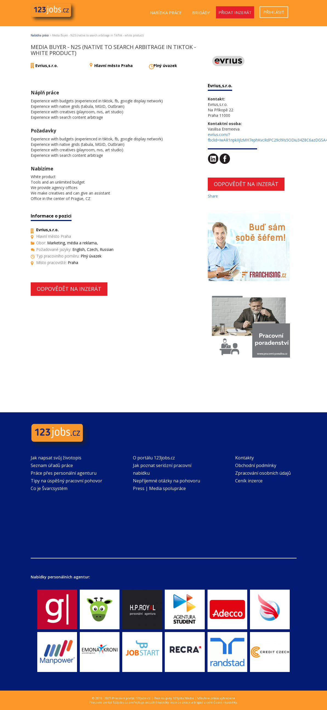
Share (213, 196)
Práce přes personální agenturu (63, 473)
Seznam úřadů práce (52, 465)
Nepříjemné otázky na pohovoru (166, 481)
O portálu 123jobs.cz (154, 458)
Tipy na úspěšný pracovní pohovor (66, 481)
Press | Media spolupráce (159, 488)
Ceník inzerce (249, 481)
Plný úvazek (165, 65)
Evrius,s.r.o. (46, 65)
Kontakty (244, 458)
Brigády (201, 12)
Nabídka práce (166, 12)
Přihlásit (273, 12)
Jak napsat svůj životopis (56, 458)
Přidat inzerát (235, 12)
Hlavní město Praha (113, 65)
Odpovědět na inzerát (69, 288)
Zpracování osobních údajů (263, 473)
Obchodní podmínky (255, 465)
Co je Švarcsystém (49, 488)
